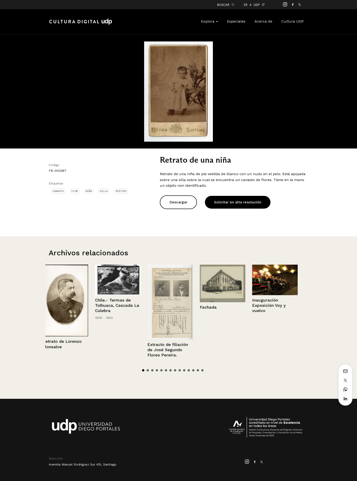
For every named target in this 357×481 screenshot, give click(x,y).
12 (193, 370)
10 (184, 370)
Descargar (178, 202)
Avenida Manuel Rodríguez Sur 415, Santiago (83, 464)
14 (202, 370)
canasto (58, 191)
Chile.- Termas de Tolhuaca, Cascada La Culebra (120, 305)
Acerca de (263, 21)
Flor (74, 191)
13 (198, 370)
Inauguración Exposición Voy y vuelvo (271, 305)
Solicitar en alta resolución (237, 202)
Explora (209, 21)
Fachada (210, 307)
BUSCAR (225, 5)
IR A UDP (254, 5)
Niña (89, 191)
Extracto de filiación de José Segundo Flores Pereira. (170, 350)
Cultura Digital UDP (80, 24)
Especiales (236, 21)
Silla (104, 191)
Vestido (121, 191)
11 (189, 370)
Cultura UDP (292, 21)
